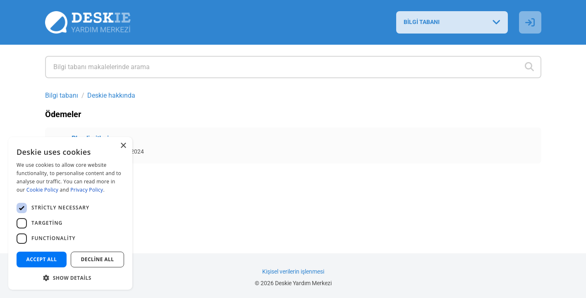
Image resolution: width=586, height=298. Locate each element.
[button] (70, 277)
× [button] (123, 146)
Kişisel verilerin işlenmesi (293, 271)
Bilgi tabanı (61, 95)
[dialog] (70, 213)
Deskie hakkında (111, 95)
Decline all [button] (97, 259)
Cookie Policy (42, 189)
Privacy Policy (86, 189)
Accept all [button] (41, 259)
